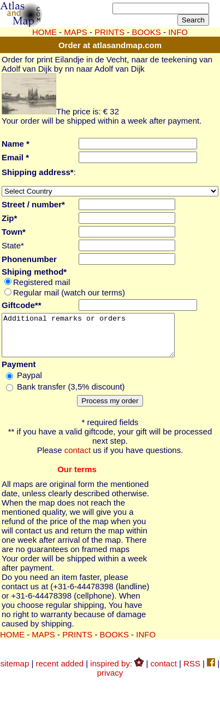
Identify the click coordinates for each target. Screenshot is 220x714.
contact (77, 458)
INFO (146, 642)
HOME (44, 32)
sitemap (15, 671)
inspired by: (117, 671)
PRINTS (109, 32)
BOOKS (114, 642)
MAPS (75, 32)
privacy (110, 681)
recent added (60, 671)
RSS (191, 671)
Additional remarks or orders (98, 339)
